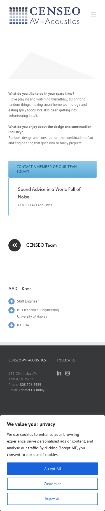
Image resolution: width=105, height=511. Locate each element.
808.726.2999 (30, 384)
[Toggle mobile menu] (94, 14)
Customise (52, 483)
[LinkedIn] (59, 373)
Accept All (52, 468)
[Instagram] (67, 373)
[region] (52, 463)
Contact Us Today (31, 390)
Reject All (52, 498)
